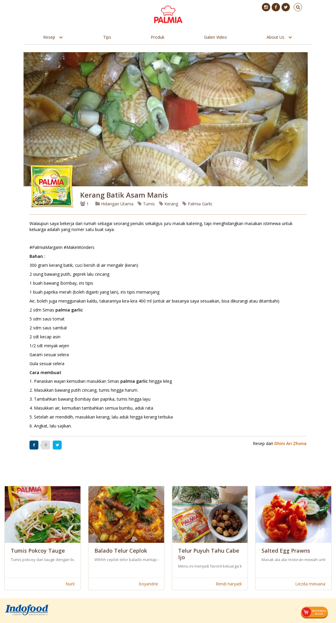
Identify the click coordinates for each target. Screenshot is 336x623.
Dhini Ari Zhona (290, 443)
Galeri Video (215, 37)
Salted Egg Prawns (286, 550)
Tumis (146, 204)
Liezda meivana (310, 584)
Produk (157, 37)
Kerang (168, 204)
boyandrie (148, 584)
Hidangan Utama (115, 204)
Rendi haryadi (229, 584)
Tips (107, 37)
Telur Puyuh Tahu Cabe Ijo (208, 554)
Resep (49, 37)
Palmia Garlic (197, 204)
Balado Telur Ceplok (120, 550)
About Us (275, 37)
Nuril (70, 584)
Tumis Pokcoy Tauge (38, 550)
